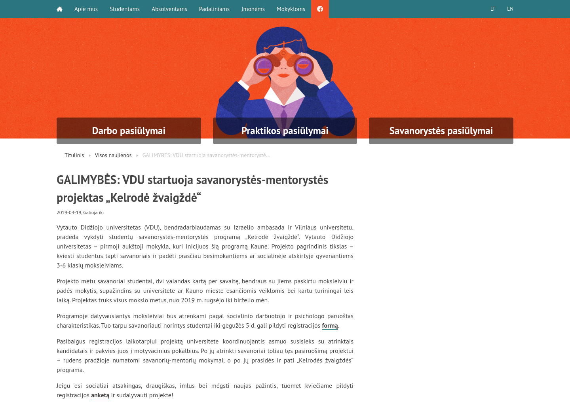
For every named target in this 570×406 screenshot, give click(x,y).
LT (492, 9)
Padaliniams (214, 9)
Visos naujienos (113, 155)
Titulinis (74, 155)
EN (510, 9)
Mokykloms (291, 9)
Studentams (125, 9)
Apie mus (86, 9)
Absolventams (169, 9)
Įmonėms (253, 9)
